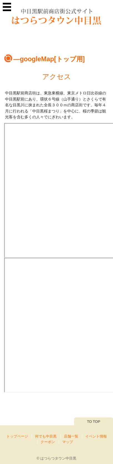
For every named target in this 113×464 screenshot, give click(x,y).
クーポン (48, 442)
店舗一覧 (71, 436)
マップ (67, 442)
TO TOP (93, 421)
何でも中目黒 (46, 436)
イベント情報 (96, 436)
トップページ (17, 436)
